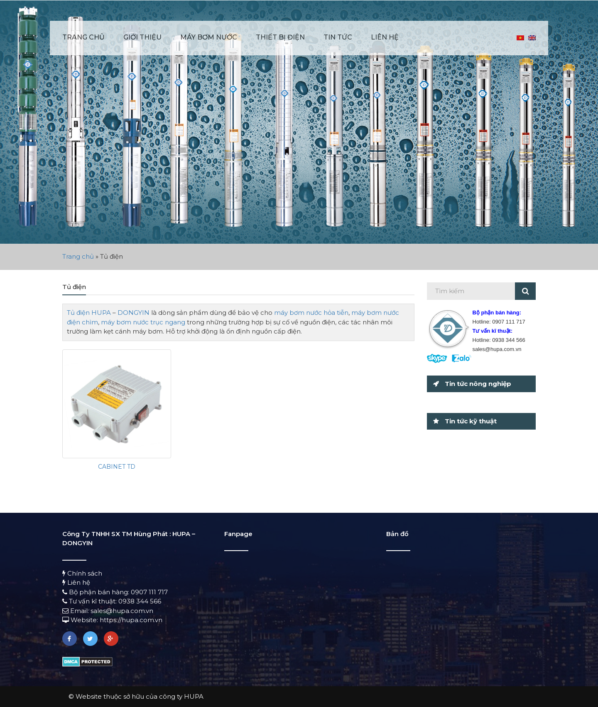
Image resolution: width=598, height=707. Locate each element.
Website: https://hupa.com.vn (112, 620)
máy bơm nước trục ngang (143, 322)
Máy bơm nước (208, 37)
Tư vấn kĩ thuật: (90, 601)
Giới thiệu (142, 37)
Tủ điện (78, 312)
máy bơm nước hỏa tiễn (311, 312)
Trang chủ (83, 37)
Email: (76, 611)
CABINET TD (116, 466)
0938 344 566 (139, 601)
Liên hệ (385, 37)
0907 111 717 (149, 592)
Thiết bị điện (280, 37)
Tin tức (338, 37)
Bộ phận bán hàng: (96, 592)
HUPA (101, 312)
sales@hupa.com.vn (122, 611)
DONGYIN (134, 312)
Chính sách (82, 573)
